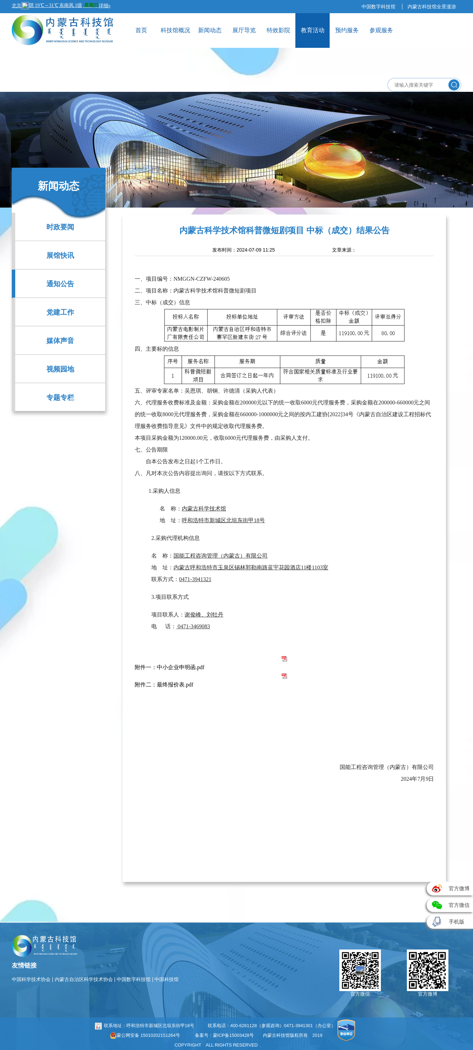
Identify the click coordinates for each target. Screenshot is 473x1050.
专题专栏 (60, 397)
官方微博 (427, 994)
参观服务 (381, 30)
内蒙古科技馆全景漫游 (432, 6)
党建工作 (60, 312)
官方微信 (360, 994)
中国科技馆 (166, 979)
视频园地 (60, 369)
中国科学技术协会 (32, 979)
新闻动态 (210, 30)
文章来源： (344, 250)
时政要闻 (60, 227)
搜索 (453, 84)
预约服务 (347, 30)
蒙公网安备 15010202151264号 (145, 1035)
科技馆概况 (175, 30)
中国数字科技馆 (379, 6)
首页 (141, 30)
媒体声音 (60, 340)
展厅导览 (244, 30)
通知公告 (60, 284)
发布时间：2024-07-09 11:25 (243, 250)
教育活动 (312, 30)
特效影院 (278, 30)
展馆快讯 (60, 255)
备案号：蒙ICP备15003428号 (224, 1035)
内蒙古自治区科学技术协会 (84, 979)
